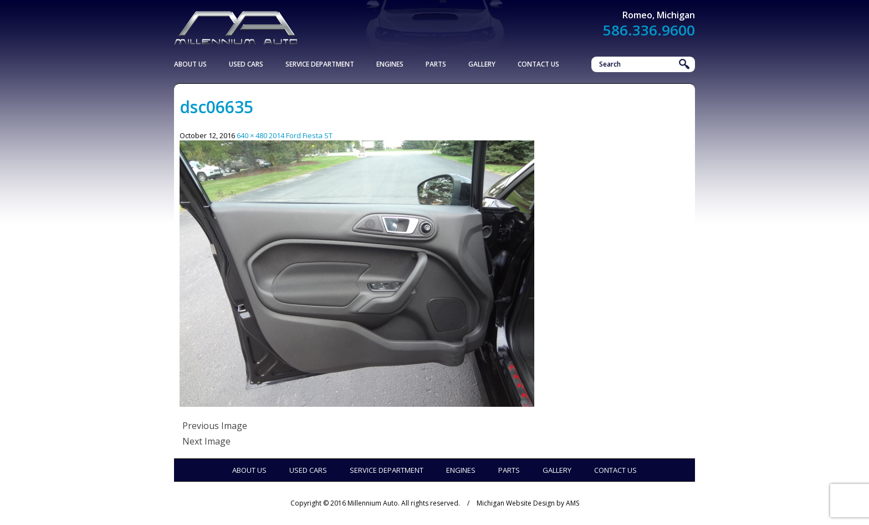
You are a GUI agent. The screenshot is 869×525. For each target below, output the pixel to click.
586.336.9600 (649, 30)
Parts (436, 64)
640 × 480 (252, 135)
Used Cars (246, 64)
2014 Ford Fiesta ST (301, 135)
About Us (190, 64)
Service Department (319, 64)
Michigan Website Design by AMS (528, 503)
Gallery (481, 64)
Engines (389, 64)
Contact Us (538, 64)
